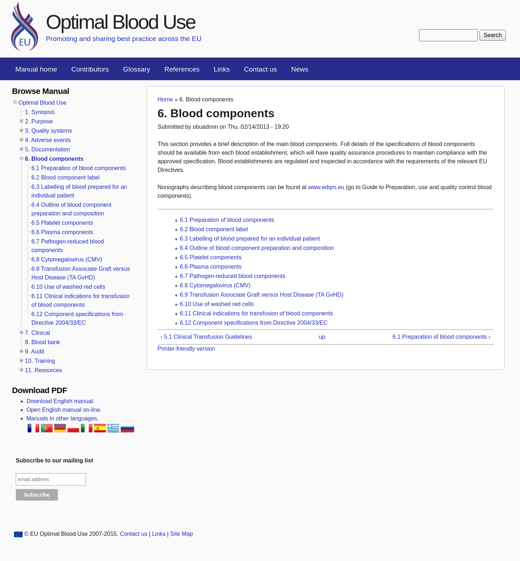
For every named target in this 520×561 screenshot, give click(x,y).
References (181, 69)
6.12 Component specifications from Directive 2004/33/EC (254, 323)
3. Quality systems (48, 131)
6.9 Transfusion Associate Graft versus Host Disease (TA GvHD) (262, 295)
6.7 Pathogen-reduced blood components (233, 276)
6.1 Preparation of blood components (227, 220)
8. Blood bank (42, 342)
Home (165, 99)
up (322, 337)
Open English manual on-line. (64, 410)
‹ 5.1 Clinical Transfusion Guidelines (206, 337)
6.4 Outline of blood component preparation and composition (257, 248)
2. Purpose (39, 121)
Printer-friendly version (186, 349)
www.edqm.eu (326, 187)
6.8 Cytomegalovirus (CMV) (215, 285)
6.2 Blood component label (214, 229)
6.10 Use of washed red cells (217, 304)
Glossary (136, 69)
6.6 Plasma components (211, 267)
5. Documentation (47, 149)
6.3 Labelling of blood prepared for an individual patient (250, 239)
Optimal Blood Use (120, 21)
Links (222, 69)
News (299, 69)
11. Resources (43, 370)
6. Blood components (54, 159)
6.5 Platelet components (211, 257)
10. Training (40, 361)
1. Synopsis (40, 112)
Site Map (181, 534)
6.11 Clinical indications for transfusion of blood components (256, 313)
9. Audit (34, 351)
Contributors (90, 69)
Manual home (36, 69)
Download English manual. (61, 401)
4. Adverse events (48, 140)
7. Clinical (37, 333)
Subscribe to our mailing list (54, 460)
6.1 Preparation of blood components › (441, 337)
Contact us (260, 69)
